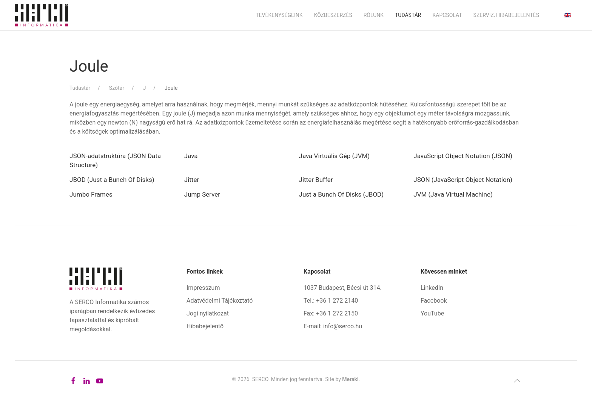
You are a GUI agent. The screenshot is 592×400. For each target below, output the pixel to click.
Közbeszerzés (333, 15)
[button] (517, 381)
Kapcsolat (447, 15)
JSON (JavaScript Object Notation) (462, 179)
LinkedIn (432, 287)
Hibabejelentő (205, 326)
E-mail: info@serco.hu (333, 326)
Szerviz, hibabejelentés (506, 15)
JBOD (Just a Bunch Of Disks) (111, 179)
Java (191, 156)
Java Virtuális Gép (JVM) (334, 156)
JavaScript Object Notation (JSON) (462, 156)
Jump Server (202, 194)
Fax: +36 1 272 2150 (331, 313)
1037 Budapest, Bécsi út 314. (343, 287)
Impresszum (203, 287)
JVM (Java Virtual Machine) (453, 194)
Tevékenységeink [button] (279, 15)
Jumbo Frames (91, 194)
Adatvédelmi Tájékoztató (220, 300)
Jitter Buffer (316, 179)
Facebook (434, 300)
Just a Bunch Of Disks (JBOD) (341, 194)
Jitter (191, 179)
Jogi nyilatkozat (208, 313)
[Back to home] (41, 15)
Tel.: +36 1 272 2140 (331, 300)
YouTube (432, 313)
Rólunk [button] (374, 15)
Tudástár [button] (408, 15)
